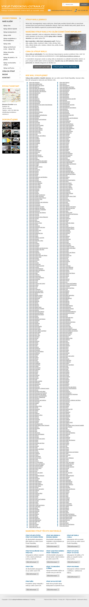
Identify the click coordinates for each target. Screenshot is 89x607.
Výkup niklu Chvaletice (34, 143)
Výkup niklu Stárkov (34, 427)
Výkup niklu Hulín (63, 202)
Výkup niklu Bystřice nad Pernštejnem (68, 118)
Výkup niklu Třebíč (64, 453)
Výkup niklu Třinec (33, 459)
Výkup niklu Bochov (64, 97)
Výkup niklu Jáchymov (34, 211)
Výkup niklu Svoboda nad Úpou (36, 443)
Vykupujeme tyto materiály (65, 67)
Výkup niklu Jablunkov (64, 209)
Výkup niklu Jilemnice (34, 221)
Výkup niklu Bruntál (64, 112)
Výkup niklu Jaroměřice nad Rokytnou (68, 214)
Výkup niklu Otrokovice (34, 348)
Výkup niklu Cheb (33, 134)
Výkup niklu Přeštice (64, 372)
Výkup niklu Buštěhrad (34, 116)
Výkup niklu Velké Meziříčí (65, 483)
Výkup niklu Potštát (64, 367)
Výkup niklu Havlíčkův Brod (66, 171)
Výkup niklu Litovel (33, 280)
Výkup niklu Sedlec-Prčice (35, 406)
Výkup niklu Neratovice (65, 323)
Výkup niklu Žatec (63, 511)
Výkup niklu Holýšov (34, 180)
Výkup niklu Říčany (64, 385)
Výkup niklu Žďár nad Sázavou (66, 514)
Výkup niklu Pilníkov (34, 354)
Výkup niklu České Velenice (35, 130)
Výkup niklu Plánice (34, 357)
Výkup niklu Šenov (64, 407)
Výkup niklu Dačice (33, 146)
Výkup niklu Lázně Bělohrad (66, 267)
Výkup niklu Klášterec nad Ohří (36, 237)
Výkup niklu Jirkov (63, 224)
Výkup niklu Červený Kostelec (36, 125)
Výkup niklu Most (63, 314)
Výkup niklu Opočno (64, 342)
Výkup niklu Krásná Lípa (65, 255)
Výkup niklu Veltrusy (64, 486)
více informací (31, 546)
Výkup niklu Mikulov (34, 299)
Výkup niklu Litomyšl (64, 279)
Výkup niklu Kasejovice (65, 231)
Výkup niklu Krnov (63, 258)
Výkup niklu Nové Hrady (35, 329)
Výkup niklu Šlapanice (64, 412)
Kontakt (6, 78)
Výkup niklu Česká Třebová (35, 128)
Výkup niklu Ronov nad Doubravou (67, 388)
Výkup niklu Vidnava (34, 490)
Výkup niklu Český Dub (34, 131)
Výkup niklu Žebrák (33, 517)
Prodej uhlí (61, 599)
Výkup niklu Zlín (63, 521)
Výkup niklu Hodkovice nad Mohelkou (38, 177)
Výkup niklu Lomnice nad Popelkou (68, 283)
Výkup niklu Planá (33, 356)
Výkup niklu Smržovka (34, 419)
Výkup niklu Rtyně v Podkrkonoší (37, 397)
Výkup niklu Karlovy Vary (35, 230)
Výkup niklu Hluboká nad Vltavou (67, 174)
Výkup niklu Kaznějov (64, 233)
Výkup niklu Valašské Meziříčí (66, 475)
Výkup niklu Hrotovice (34, 200)
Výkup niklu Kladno (33, 236)
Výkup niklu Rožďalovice (65, 393)
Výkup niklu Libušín (64, 276)
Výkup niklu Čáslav (33, 121)
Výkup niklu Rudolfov (34, 398)
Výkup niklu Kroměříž (34, 260)
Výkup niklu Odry (33, 339)
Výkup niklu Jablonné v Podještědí (37, 209)
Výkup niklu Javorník (34, 215)
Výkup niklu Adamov (64, 82)
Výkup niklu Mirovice (34, 305)
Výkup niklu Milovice (64, 301)
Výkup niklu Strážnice (64, 434)
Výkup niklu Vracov (33, 497)
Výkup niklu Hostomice (65, 192)
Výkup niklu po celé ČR (34, 527)
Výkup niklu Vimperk (64, 490)
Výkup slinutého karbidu (8, 53)
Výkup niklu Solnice (34, 422)
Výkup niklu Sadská (34, 403)
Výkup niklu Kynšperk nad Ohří (36, 265)
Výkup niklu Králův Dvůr (35, 254)
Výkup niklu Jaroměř (34, 214)
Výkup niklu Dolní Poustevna (36, 156)
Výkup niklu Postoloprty (34, 367)
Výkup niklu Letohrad (34, 271)
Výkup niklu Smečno (34, 418)
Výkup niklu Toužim (64, 450)
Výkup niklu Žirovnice (64, 520)
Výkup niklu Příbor (33, 373)
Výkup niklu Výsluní (34, 503)
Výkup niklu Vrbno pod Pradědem (37, 499)
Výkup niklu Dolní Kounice (65, 155)
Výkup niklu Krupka (64, 260)
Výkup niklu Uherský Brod (65, 465)
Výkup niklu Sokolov (64, 421)
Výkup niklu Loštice (33, 285)
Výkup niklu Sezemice (34, 409)
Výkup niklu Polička (33, 366)
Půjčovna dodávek (71, 599)
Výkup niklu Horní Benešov (35, 183)
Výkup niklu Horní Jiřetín (65, 186)
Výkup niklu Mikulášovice (65, 298)
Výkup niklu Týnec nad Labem (66, 462)
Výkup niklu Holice (63, 178)
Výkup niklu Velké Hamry (35, 483)
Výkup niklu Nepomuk (34, 323)
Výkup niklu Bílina (63, 93)
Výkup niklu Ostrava (34, 347)
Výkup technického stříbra (9, 64)
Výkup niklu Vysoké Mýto (65, 503)
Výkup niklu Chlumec (64, 134)
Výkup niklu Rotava (64, 390)
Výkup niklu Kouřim (64, 249)
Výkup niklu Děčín (33, 147)
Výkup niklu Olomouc (34, 341)
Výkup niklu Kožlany (34, 251)
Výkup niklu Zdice (33, 515)
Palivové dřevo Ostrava (50, 599)
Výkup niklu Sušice (33, 440)
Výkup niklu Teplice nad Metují (36, 449)
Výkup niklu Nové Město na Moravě (68, 329)
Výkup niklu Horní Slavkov (65, 187)
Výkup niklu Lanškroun (65, 265)
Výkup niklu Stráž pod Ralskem (36, 434)
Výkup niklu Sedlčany (64, 404)
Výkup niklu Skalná (33, 410)
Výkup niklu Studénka (64, 437)
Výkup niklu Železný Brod (65, 518)
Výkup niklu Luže (63, 289)
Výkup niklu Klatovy (64, 237)
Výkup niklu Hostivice (64, 190)
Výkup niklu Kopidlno (34, 243)
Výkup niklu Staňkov (64, 424)
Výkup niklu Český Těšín (35, 132)
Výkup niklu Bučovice (64, 113)
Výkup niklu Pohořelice (34, 364)
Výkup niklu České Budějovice (66, 128)
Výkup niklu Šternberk (34, 428)
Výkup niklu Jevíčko (34, 218)
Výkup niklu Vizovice (64, 492)
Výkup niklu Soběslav (64, 419)
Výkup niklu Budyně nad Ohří (66, 115)
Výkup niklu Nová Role (34, 328)
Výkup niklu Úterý (33, 474)
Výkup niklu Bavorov (64, 85)
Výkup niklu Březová (34, 107)
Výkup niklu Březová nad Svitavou (67, 107)
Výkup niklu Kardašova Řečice (66, 229)
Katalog (33, 599)
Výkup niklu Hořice (64, 181)
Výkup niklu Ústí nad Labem (36, 472)
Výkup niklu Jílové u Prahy (35, 223)
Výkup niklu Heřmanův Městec (66, 172)
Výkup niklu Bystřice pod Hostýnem (37, 119)
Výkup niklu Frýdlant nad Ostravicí (67, 163)
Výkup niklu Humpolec (34, 203)
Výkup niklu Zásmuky (34, 511)
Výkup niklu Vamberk (64, 477)
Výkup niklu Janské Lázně (65, 212)
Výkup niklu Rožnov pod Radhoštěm (38, 396)
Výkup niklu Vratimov (64, 497)
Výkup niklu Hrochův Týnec (35, 199)
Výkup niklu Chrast (64, 138)
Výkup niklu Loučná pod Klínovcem (68, 285)
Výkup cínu (6, 25)
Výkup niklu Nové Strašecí (65, 332)
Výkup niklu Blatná (33, 96)
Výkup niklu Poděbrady (34, 363)
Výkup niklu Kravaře (34, 258)
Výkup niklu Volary (63, 495)
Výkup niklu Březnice (64, 106)
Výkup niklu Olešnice (64, 339)
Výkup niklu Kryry (33, 261)
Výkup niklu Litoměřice (34, 279)
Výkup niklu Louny (33, 286)
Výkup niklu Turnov (64, 461)
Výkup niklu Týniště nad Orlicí (66, 463)
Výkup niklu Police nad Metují (66, 364)
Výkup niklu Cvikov (64, 144)
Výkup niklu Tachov (64, 444)
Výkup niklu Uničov (33, 469)
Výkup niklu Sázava (64, 403)
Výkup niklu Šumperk (64, 438)
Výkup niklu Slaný (33, 412)
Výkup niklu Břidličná (34, 109)
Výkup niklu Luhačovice (34, 289)
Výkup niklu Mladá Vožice (35, 307)
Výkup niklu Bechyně (34, 87)
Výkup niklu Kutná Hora (34, 264)
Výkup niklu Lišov (63, 277)
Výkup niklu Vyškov (64, 502)
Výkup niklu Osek (33, 345)
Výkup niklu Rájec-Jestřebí (35, 381)
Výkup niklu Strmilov (34, 437)
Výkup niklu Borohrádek (35, 101)
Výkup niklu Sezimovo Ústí (65, 409)
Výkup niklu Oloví (63, 341)
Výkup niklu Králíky (64, 251)
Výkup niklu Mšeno (33, 316)
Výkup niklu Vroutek (34, 500)
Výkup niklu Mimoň (33, 302)
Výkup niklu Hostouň (34, 193)
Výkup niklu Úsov (33, 471)
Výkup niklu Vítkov (33, 492)
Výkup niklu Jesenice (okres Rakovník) (38, 217)
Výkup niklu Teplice (64, 447)
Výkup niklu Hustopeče (34, 205)
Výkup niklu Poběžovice (65, 360)
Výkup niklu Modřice (34, 310)
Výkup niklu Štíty (33, 429)
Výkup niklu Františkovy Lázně (66, 161)
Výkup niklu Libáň (33, 273)
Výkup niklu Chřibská (64, 140)
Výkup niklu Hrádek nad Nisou (36, 196)
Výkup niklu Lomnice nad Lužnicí (37, 283)
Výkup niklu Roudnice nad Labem (37, 391)
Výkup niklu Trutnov (34, 461)
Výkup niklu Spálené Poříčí (66, 422)
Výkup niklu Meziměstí (34, 298)
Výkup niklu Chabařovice (65, 132)
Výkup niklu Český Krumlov (66, 131)
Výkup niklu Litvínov (64, 280)
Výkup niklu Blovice (64, 96)
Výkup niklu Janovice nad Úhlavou (37, 212)
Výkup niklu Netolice (34, 325)
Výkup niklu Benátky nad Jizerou (37, 90)
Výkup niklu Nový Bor (34, 333)
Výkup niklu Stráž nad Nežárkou (67, 432)
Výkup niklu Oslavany (64, 345)
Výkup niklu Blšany (33, 97)
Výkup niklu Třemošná (64, 455)
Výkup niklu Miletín (64, 299)
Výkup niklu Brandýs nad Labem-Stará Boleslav (40, 104)
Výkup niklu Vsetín (33, 502)
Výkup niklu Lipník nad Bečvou (36, 277)
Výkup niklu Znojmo (34, 524)
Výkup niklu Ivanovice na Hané (36, 206)
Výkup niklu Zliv (33, 523)
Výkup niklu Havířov (34, 171)
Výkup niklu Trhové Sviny (35, 458)
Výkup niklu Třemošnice (35, 456)
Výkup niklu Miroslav (64, 302)
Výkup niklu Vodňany (34, 495)
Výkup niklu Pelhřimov (34, 353)
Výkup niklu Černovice (34, 124)
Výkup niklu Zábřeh (64, 506)
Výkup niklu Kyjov (63, 264)
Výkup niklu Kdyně (33, 234)
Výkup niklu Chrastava (34, 140)
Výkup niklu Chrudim (64, 141)
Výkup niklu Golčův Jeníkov (35, 166)
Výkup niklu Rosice (33, 390)
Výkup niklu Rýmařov (64, 401)
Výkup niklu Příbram (64, 373)
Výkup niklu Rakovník (34, 382)
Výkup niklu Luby (33, 288)
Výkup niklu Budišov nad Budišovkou (38, 115)
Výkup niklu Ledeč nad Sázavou (37, 270)
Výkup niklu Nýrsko (33, 338)
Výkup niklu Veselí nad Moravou (67, 489)
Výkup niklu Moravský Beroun (36, 313)
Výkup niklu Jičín (33, 220)
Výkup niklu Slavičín (64, 413)
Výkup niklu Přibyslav (34, 375)
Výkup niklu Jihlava (64, 220)
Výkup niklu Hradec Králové (66, 193)
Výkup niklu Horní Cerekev (65, 184)
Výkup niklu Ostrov (64, 347)
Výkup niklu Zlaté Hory (34, 521)
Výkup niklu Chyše (33, 144)
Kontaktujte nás (42, 67)
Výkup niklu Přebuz (33, 370)
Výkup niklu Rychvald (34, 401)
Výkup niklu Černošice (34, 122)
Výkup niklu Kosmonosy (65, 245)
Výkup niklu (7, 44)
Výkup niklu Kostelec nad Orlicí (36, 249)
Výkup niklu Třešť (63, 456)
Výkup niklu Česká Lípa (34, 127)
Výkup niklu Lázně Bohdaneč (36, 268)
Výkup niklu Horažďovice (35, 181)
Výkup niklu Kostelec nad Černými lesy (38, 248)
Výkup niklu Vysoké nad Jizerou (36, 505)
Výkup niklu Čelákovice (65, 121)
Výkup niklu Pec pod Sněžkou (36, 351)
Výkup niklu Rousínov (64, 391)
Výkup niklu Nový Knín (64, 335)
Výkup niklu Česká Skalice (65, 127)
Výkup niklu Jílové (63, 221)
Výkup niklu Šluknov (34, 416)
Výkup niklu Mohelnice (64, 310)
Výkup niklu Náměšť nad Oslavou (37, 319)
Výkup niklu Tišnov (33, 450)
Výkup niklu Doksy (33, 153)
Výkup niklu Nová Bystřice (35, 326)
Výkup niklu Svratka (64, 443)
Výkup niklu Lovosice (64, 286)
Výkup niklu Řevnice (34, 385)
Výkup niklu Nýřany (64, 336)
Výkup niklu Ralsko (64, 382)
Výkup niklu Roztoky (64, 396)
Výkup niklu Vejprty (64, 478)
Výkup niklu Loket (33, 282)
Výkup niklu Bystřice (34, 118)
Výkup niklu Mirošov (34, 304)
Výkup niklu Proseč (33, 376)
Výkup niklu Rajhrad (64, 381)
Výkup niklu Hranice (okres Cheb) (67, 196)
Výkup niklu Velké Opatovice (36, 484)
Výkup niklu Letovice (64, 271)
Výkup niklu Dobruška (64, 152)
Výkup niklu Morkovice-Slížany (36, 314)
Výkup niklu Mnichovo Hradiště (36, 308)
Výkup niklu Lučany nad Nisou (66, 288)
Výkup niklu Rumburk (64, 398)
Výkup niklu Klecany (34, 239)
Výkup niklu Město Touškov (35, 296)
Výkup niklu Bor (63, 100)
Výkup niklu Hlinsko (34, 174)
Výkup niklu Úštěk (63, 471)
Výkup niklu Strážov (34, 435)
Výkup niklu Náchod (34, 317)
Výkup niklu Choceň (64, 135)
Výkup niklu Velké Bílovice (65, 481)
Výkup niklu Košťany (34, 246)
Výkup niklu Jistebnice (34, 226)
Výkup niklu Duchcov (64, 159)
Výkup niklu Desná (64, 147)
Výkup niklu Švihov (33, 441)
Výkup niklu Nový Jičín (34, 335)
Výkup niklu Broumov (34, 110)
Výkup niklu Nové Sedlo (35, 332)
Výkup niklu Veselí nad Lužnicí (36, 489)
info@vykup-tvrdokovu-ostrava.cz (62, 10)
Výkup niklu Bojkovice (34, 100)
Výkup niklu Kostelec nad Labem (67, 248)
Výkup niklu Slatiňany (34, 413)
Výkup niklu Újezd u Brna (35, 468)
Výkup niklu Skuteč (64, 410)
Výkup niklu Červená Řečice (66, 124)
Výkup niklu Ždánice (34, 514)
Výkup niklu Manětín (64, 291)
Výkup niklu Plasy (63, 357)
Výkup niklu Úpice (63, 469)
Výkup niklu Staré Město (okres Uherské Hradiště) (71, 425)
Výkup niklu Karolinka (64, 230)
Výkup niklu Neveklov (64, 325)
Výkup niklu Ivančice (64, 205)
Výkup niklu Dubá (33, 158)
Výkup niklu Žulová (64, 526)
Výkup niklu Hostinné (34, 190)
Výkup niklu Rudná (64, 397)
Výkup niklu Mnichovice (65, 307)
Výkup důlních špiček (10, 29)
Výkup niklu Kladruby (64, 236)
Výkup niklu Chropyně (34, 141)
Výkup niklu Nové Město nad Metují (37, 330)
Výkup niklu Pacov (63, 348)
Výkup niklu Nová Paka (65, 326)
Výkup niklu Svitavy (64, 441)
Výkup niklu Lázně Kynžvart (66, 268)
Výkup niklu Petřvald (64, 353)
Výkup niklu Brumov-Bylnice (36, 112)
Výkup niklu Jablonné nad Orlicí (67, 208)
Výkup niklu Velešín (34, 480)
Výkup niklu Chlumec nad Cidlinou (37, 135)
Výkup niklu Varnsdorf (34, 478)
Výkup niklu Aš (63, 84)
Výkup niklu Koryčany (34, 245)
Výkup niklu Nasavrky (34, 320)
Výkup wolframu (8, 68)
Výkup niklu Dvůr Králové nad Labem (38, 161)
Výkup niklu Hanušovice (65, 168)
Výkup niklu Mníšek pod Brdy (66, 308)
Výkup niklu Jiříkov (33, 224)
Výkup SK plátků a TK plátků (10, 58)
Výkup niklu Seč (33, 404)
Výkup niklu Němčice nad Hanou (67, 322)
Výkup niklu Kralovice (34, 252)
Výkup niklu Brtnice (64, 110)
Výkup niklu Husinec (64, 203)
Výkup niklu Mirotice (64, 304)
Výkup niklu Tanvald (34, 446)
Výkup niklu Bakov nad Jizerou (36, 85)
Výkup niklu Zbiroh (33, 512)
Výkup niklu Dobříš (64, 150)
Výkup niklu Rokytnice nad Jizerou (67, 387)
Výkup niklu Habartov (64, 166)
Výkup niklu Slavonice (64, 415)
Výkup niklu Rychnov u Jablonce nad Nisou (70, 400)
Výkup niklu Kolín (33, 242)
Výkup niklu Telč (63, 446)
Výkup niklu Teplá (33, 447)
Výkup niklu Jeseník (64, 217)
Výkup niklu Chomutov (64, 137)
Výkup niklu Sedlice (64, 406)
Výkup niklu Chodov (34, 137)
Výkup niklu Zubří (33, 526)
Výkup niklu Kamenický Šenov (66, 227)
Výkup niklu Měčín (33, 294)
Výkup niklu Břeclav (34, 106)
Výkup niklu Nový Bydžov (65, 333)
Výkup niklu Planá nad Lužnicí (66, 356)
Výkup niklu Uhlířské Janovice (66, 466)
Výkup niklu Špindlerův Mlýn (36, 424)
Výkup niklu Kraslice (64, 254)
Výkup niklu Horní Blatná (65, 183)
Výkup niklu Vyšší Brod (34, 506)
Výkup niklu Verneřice (64, 487)
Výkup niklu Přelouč (64, 370)
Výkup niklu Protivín (34, 378)
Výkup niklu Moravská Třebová (36, 311)
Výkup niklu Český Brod (65, 130)
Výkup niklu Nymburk (34, 336)
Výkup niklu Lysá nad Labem (36, 291)
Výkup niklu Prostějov (64, 376)
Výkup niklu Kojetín (64, 240)
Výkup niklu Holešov (34, 178)
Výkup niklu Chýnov (64, 143)
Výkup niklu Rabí (33, 379)
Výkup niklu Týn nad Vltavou (36, 462)
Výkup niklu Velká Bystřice (35, 481)
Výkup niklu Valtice (33, 477)
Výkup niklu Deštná (33, 149)
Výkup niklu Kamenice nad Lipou (37, 227)
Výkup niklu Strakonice (65, 431)
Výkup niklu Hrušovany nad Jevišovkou (38, 202)
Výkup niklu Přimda (64, 375)
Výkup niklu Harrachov (34, 169)
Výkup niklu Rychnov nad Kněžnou (37, 400)
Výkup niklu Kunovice (64, 261)
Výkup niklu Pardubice (34, 350)
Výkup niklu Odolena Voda (65, 338)
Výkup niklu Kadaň (64, 226)
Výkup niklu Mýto (63, 316)
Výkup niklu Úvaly (63, 474)
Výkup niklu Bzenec (64, 119)
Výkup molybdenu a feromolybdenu (9, 39)
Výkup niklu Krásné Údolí (35, 257)
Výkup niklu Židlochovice (35, 520)
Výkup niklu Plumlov (64, 359)
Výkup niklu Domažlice (65, 156)
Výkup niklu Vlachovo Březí (35, 493)
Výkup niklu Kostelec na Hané (66, 246)
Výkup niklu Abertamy (34, 82)
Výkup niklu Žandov (64, 509)
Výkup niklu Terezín (64, 449)
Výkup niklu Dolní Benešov (66, 153)
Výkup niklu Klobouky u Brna (36, 240)
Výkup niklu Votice (63, 496)
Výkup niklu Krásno (64, 257)
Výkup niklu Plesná (33, 359)
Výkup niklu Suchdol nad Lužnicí (37, 438)
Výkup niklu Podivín (64, 363)
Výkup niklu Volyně (33, 496)
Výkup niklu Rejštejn (64, 384)
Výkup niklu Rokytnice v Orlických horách (39, 388)
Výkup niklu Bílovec (34, 94)
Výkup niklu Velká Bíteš (65, 480)
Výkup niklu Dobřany (64, 149)
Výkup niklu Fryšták (34, 165)
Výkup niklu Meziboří (64, 296)
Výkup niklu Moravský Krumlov (66, 313)
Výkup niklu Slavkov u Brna (35, 415)
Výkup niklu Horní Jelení (35, 186)
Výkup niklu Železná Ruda (65, 517)
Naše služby (7, 21)
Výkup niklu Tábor (33, 444)
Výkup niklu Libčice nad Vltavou (67, 273)
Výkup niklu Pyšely (64, 378)
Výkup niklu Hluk (63, 175)
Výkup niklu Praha (63, 369)
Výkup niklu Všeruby (64, 500)
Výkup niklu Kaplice (34, 229)
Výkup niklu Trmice (64, 459)
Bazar (5, 74)
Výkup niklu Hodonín (64, 177)
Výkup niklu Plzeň (33, 360)
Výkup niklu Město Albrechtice (66, 295)
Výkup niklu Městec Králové (35, 295)
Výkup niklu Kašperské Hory (36, 233)
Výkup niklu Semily (33, 407)
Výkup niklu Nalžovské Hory (66, 317)
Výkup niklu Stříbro (64, 435)
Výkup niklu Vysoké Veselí (65, 505)
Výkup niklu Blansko (64, 94)
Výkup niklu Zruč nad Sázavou (66, 524)
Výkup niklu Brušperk (34, 113)
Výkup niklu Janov (63, 211)
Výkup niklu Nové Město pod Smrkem (68, 330)
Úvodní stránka (9, 18)
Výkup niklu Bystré (64, 116)
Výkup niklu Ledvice (64, 270)
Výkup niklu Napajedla (64, 319)
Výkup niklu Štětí (63, 428)
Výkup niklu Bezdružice (34, 93)
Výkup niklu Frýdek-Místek (65, 162)
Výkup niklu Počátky (34, 362)
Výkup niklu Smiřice (64, 418)
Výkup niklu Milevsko (34, 301)
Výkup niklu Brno (63, 109)
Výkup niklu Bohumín (34, 98)
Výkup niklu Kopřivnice (65, 243)
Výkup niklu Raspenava (34, 384)
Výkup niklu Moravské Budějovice (67, 311)
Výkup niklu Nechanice (65, 320)
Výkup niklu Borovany (64, 101)
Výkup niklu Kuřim (63, 263)
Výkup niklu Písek (63, 354)
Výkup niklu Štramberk (34, 432)
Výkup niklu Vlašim (64, 493)
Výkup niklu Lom (63, 282)
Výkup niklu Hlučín (33, 175)
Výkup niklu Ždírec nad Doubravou (67, 515)
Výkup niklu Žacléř (33, 508)
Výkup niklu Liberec (64, 274)
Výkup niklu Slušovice (64, 416)
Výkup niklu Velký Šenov (35, 486)
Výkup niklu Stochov (64, 429)
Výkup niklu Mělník (64, 294)
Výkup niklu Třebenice (34, 453)
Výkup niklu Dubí (63, 158)
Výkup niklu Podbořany (65, 362)
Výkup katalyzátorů (9, 32)
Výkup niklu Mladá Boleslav (66, 305)
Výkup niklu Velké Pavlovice (66, 484)
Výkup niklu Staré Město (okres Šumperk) (39, 425)
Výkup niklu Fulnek (64, 165)
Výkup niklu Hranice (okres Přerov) (37, 197)
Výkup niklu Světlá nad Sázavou (67, 440)
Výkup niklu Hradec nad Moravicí (37, 195)
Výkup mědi (7, 35)
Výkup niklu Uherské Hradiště (36, 465)
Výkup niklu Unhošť (64, 468)
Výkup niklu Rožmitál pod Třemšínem (68, 394)
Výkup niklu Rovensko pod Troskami (38, 393)
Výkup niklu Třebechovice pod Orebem (68, 452)
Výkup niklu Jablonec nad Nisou (37, 208)
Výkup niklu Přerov (33, 372)
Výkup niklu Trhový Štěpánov (66, 458)
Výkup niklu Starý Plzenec (65, 427)
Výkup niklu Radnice (64, 379)
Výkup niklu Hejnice (34, 172)
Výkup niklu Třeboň (33, 455)
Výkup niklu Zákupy (64, 508)
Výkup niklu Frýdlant (34, 163)
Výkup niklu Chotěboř (34, 138)
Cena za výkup (8, 71)
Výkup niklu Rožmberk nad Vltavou (37, 394)
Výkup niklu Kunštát (34, 263)
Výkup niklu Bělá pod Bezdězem (67, 88)
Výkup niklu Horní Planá (35, 187)
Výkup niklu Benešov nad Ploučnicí (37, 91)
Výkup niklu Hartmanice (65, 169)
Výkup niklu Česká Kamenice (66, 125)
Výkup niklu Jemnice (64, 215)
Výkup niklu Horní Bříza (34, 184)
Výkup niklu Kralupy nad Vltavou (67, 252)
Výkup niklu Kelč (63, 234)
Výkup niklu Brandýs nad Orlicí (66, 104)
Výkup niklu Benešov (64, 90)
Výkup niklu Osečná (64, 344)
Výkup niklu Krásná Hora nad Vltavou (38, 255)
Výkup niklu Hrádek (64, 195)
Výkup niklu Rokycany (34, 387)
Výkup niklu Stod (33, 431)
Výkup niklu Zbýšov (64, 512)
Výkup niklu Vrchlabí (64, 499)
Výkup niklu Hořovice (34, 189)
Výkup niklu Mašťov (64, 292)
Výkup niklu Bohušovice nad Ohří (67, 98)
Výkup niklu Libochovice (35, 276)
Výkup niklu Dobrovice (34, 152)
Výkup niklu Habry (33, 168)
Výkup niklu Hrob (63, 197)
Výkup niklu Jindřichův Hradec (66, 223)
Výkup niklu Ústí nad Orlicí (65, 472)
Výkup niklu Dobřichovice (35, 150)
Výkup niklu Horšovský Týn (66, 189)
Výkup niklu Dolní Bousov (35, 155)
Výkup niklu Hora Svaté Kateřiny (67, 180)
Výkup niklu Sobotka (34, 421)
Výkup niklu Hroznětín (64, 200)
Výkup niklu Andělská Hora (35, 84)
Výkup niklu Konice (64, 242)
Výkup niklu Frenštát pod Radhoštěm (38, 162)
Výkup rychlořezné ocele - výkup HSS (9, 48)
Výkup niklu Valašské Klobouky (36, 475)
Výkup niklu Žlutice (64, 523)
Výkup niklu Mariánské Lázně (36, 292)
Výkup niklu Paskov (64, 350)
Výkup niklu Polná (63, 366)
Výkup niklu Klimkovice (65, 239)
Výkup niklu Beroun (64, 91)
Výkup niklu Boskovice (34, 103)
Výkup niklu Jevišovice (64, 218)
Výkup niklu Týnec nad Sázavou (37, 463)
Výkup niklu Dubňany (34, 159)
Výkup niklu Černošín (64, 122)
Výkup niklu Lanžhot (34, 267)
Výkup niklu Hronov (64, 199)
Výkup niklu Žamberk (34, 509)
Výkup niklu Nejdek (33, 322)
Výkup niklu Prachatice (34, 369)
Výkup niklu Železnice (34, 518)
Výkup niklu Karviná (34, 231)
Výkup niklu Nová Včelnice (65, 328)
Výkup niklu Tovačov (34, 452)
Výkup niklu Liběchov (34, 274)
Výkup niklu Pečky (63, 351)
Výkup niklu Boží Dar (64, 103)
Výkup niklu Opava (33, 342)
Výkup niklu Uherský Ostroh (36, 466)
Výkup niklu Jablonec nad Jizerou (67, 206)
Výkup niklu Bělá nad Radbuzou (37, 88)
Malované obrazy (82, 599)
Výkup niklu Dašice (64, 146)
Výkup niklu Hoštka (33, 192)
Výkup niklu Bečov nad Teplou (66, 87)
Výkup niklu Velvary (34, 487)
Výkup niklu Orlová (33, 344)
